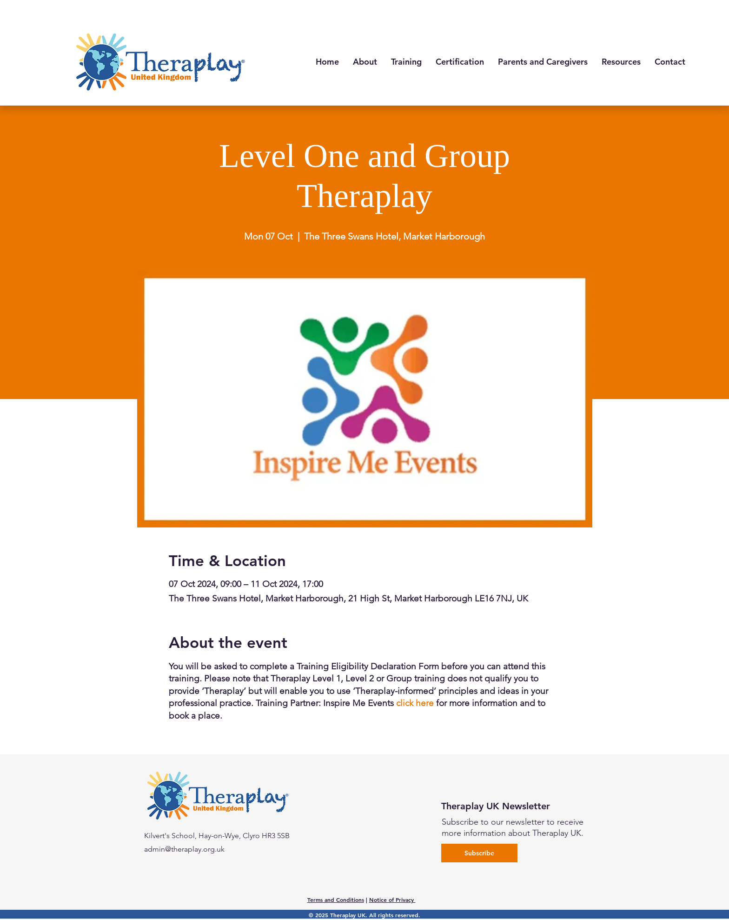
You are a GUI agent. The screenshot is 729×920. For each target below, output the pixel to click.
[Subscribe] (479, 853)
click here (415, 703)
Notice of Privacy (392, 899)
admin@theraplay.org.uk (184, 849)
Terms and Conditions (335, 899)
